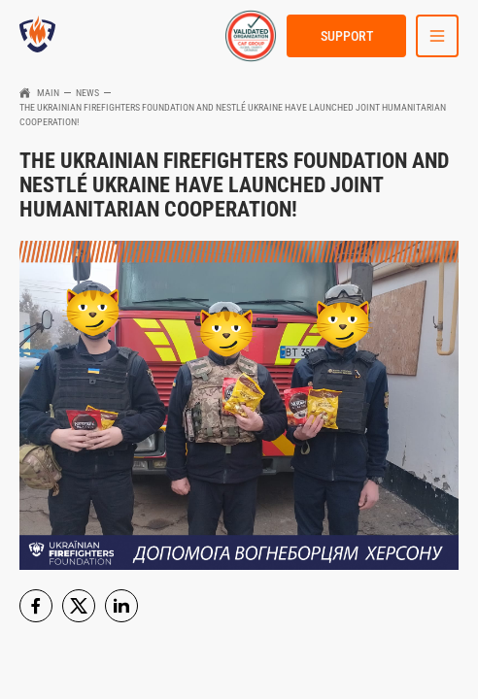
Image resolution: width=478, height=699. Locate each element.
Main (48, 92)
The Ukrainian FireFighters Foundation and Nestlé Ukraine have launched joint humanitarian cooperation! (232, 114)
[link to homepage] (37, 36)
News (87, 92)
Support (347, 36)
